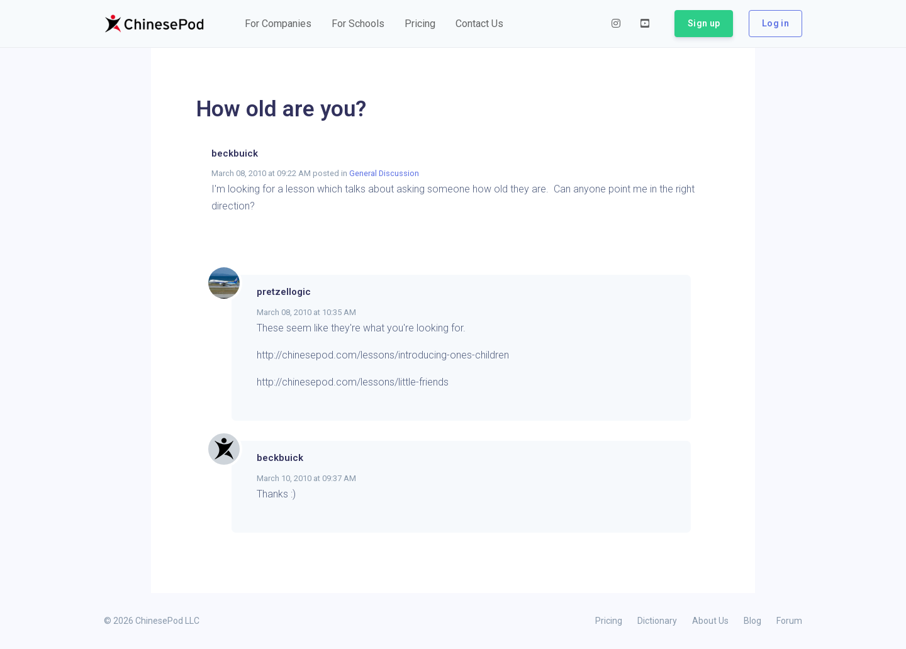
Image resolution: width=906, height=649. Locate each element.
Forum (789, 621)
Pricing (608, 621)
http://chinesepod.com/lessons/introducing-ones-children (383, 355)
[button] (278, 24)
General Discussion (384, 173)
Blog (752, 621)
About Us (710, 621)
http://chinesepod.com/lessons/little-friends (353, 382)
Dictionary (657, 621)
